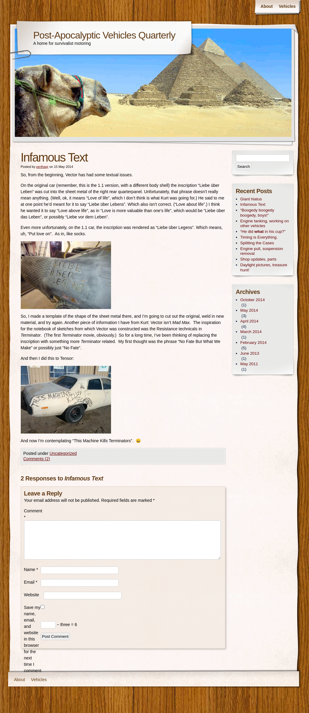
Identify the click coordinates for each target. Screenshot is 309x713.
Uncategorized (63, 453)
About (267, 6)
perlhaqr (42, 166)
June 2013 (249, 353)
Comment (32, 514)
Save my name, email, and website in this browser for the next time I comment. (32, 639)
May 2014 (249, 310)
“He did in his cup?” (263, 231)
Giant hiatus (251, 199)
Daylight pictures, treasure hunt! (263, 267)
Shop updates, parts (258, 259)
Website (31, 594)
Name (31, 569)
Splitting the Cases (257, 243)
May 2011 (249, 364)
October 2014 (252, 300)
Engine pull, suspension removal (261, 251)
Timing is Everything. (259, 237)
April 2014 (249, 321)
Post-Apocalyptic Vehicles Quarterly (104, 35)
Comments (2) (36, 458)
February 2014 (253, 342)
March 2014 (251, 331)
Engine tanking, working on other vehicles (264, 223)
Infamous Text (252, 204)
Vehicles (287, 6)
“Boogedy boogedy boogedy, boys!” (257, 213)
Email (30, 582)
